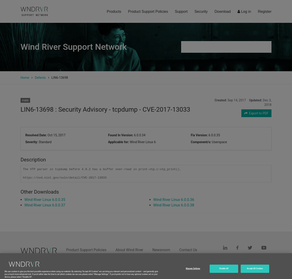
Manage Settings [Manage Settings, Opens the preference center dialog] (193, 272)
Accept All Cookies (255, 272)
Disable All (224, 272)
